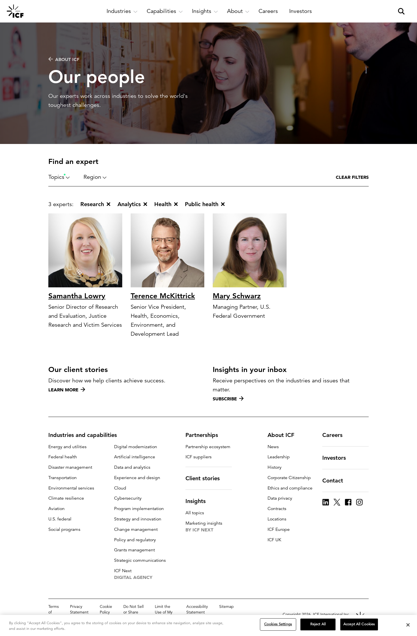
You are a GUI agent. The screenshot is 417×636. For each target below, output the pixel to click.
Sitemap (226, 606)
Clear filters (352, 177)
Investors (337, 457)
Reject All (318, 625)
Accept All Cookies (359, 625)
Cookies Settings (278, 625)
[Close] (408, 625)
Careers (335, 434)
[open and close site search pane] (401, 11)
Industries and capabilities (86, 434)
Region (95, 177)
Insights (198, 501)
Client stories (205, 478)
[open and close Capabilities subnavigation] (164, 11)
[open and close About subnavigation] (238, 11)
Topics (59, 177)
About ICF (63, 59)
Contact (336, 480)
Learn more (66, 389)
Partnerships (205, 434)
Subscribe (228, 398)
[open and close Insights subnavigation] (205, 11)
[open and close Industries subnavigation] (122, 11)
